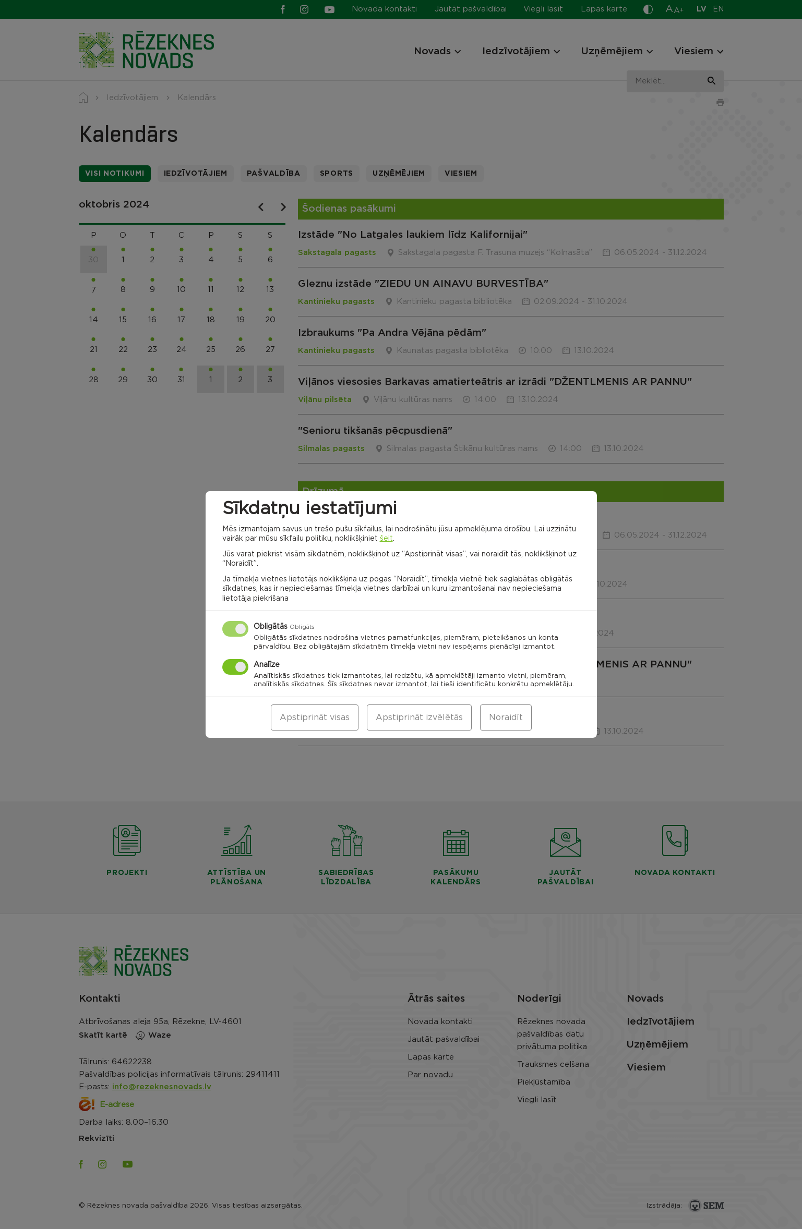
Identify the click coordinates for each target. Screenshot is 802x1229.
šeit (386, 538)
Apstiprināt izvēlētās (419, 717)
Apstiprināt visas (315, 717)
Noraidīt (506, 717)
